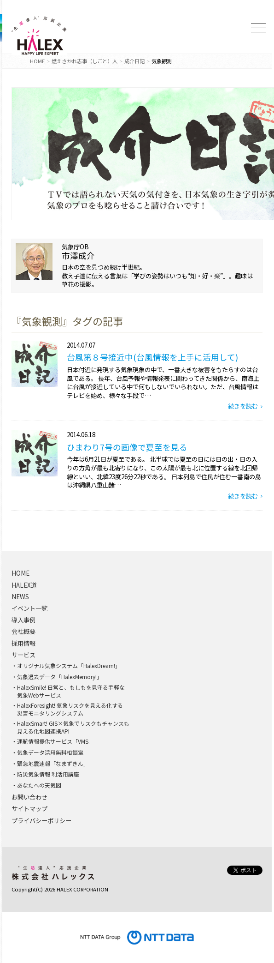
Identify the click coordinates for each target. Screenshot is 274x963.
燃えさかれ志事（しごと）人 (84, 61)
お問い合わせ (29, 797)
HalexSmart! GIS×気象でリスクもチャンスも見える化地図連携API (73, 727)
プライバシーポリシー (41, 821)
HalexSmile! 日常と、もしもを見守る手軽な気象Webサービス (71, 691)
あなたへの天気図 (39, 785)
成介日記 (134, 61)
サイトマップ (29, 809)
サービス (23, 655)
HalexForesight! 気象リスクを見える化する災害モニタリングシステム (70, 709)
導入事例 (23, 620)
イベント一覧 (29, 608)
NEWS (20, 597)
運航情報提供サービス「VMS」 (55, 741)
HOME (37, 61)
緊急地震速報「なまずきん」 (53, 763)
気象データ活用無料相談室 (50, 752)
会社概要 (23, 631)
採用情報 (23, 643)
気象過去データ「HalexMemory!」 (59, 676)
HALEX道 (24, 585)
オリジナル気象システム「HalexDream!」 (69, 665)
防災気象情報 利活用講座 (48, 774)
